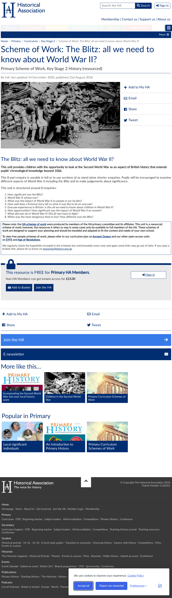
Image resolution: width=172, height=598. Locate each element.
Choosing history (102, 543)
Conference (126, 519)
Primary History (136, 34)
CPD (23, 34)
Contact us (129, 19)
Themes (55, 556)
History (62, 576)
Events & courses (11, 546)
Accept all (83, 585)
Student (56, 28)
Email (130, 98)
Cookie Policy (135, 575)
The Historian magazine (15, 556)
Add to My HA (136, 87)
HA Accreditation (91, 34)
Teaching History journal (123, 529)
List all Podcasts (10, 587)
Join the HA (44, 287)
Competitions (114, 34)
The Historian (48, 576)
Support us (147, 19)
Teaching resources (149, 529)
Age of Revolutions (29, 239)
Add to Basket (19, 287)
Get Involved (43, 509)
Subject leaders (67, 34)
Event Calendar (10, 566)
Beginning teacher (42, 34)
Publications (139, 28)
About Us (29, 509)
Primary (11, 28)
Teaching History (30, 576)
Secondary (33, 28)
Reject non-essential (111, 585)
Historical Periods (39, 556)
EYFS (9, 239)
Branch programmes (66, 566)
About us (163, 19)
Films (158, 543)
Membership (110, 19)
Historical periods (11, 543)
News (19, 509)
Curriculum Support (12, 529)
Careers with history (125, 543)
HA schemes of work (34, 224)
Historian (113, 28)
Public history (110, 556)
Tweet (130, 120)
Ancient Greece (102, 236)
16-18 (35, 543)
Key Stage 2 (48, 41)
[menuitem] (11, 28)
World (54, 587)
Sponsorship (92, 566)
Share (130, 109)
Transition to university (78, 543)
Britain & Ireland (30, 587)
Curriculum (9, 34)
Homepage (8, 509)
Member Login (75, 509)
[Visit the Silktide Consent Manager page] (160, 586)
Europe (45, 587)
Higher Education (84, 28)
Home (4, 41)
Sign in (148, 275)
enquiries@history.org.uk (57, 249)
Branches (96, 556)
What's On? (46, 566)
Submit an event (129, 556)
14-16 (26, 543)
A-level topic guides (52, 543)
